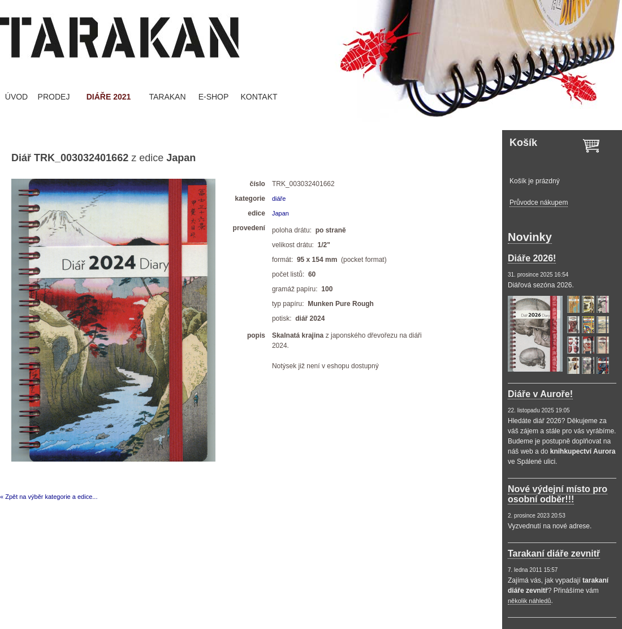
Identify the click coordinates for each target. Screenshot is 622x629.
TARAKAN (167, 96)
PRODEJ (54, 96)
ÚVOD (16, 96)
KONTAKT (258, 96)
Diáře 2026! (532, 258)
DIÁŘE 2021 (109, 96)
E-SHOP (213, 96)
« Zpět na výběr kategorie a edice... (48, 496)
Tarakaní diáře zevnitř (554, 553)
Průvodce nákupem (538, 202)
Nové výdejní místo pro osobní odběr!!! (557, 494)
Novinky (530, 237)
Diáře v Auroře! (540, 394)
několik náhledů (529, 600)
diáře (279, 198)
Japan (280, 213)
